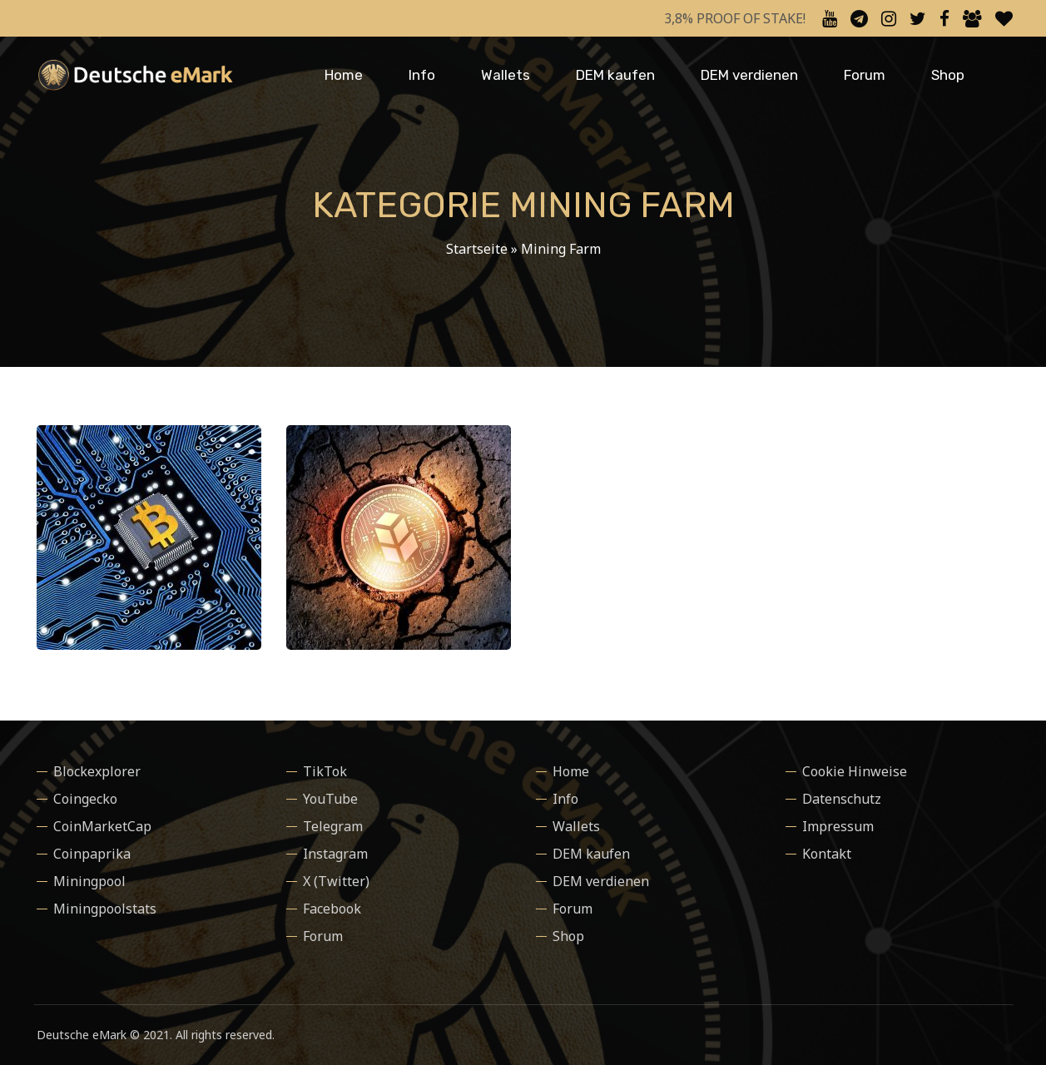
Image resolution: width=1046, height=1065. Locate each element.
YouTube (330, 799)
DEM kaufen (615, 75)
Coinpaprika (92, 854)
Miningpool (89, 881)
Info (422, 75)
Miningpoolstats (104, 908)
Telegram (333, 826)
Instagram (335, 854)
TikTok (325, 771)
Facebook (332, 908)
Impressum (838, 826)
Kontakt (826, 854)
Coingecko (85, 799)
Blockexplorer (97, 771)
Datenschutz (841, 799)
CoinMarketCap (102, 826)
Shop (947, 75)
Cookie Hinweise (854, 771)
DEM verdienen (749, 75)
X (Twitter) (336, 881)
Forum (864, 75)
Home (344, 75)
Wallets (505, 75)
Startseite (477, 249)
